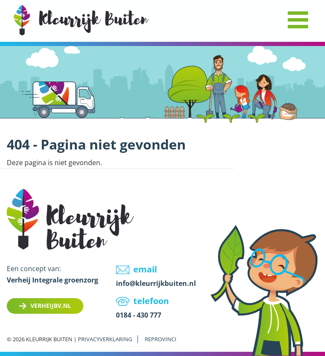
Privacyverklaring (105, 339)
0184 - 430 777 (138, 315)
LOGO (81, 20)
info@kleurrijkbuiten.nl (156, 283)
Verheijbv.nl (50, 306)
